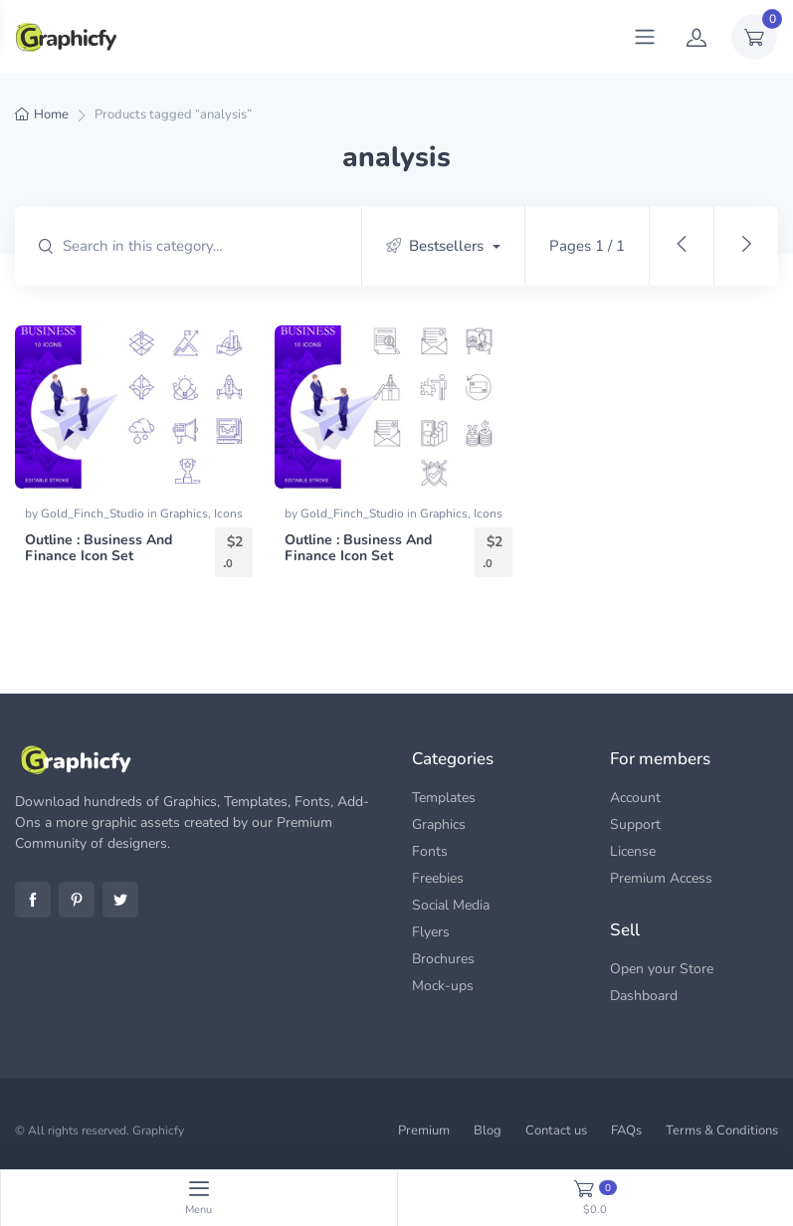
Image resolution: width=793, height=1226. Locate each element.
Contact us (556, 1130)
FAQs (626, 1130)
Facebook (33, 900)
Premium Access (661, 878)
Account (635, 797)
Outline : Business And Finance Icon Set (98, 548)
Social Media (451, 905)
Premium (424, 1130)
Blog (487, 1130)
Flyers (431, 931)
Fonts (430, 851)
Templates (444, 797)
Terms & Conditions (722, 1130)
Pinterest (77, 900)
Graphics (184, 513)
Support (635, 824)
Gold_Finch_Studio (94, 513)
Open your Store (661, 968)
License (633, 851)
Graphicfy (158, 1130)
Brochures (443, 958)
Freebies (438, 878)
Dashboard (644, 995)
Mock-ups (443, 985)
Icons (228, 513)
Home (51, 114)
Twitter (120, 900)
